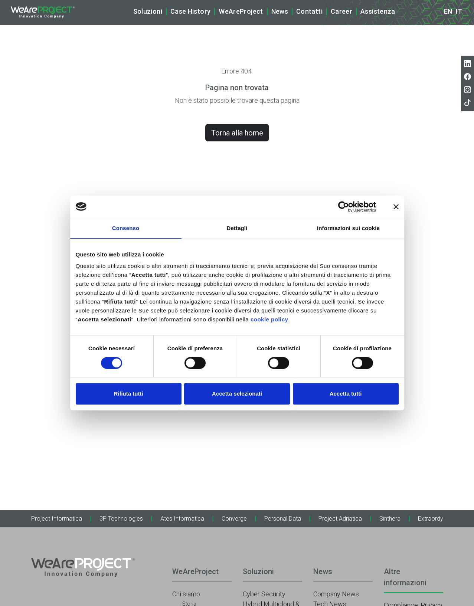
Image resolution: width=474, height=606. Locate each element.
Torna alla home (237, 132)
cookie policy (269, 319)
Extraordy (430, 518)
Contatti (309, 11)
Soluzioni (147, 11)
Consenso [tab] (125, 228)
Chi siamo (186, 594)
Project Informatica (56, 518)
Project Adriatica (340, 518)
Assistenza (377, 11)
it (459, 11)
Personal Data (282, 518)
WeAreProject (241, 11)
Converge (234, 518)
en (448, 11)
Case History (190, 11)
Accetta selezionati (237, 393)
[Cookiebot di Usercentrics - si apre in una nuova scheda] (343, 206)
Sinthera (390, 518)
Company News (336, 594)
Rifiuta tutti (128, 393)
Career (341, 11)
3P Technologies (121, 518)
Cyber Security (264, 594)
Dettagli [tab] (237, 228)
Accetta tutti (346, 393)
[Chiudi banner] (396, 206)
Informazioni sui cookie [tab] (348, 228)
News (279, 11)
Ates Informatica (182, 518)
